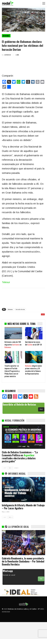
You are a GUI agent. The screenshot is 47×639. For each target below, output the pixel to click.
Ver (41, 596)
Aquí (41, 426)
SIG (10, 485)
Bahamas (6, 35)
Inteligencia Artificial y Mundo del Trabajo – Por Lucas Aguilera (23, 523)
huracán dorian (20, 309)
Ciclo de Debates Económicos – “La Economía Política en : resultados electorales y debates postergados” (20, 473)
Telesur (6, 282)
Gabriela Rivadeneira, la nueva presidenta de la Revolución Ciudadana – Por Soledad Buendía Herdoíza (23, 578)
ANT (5, 485)
